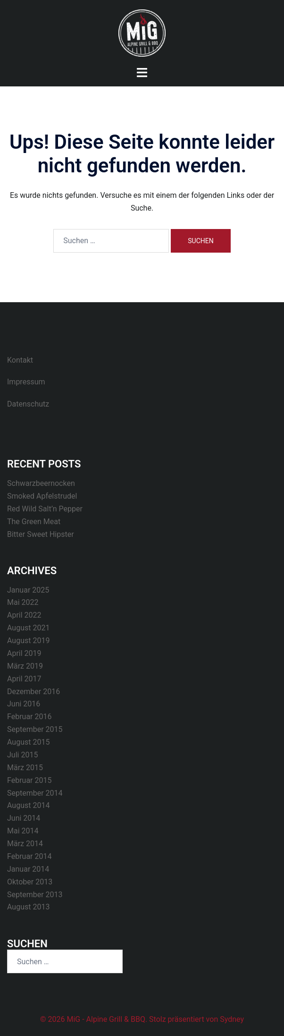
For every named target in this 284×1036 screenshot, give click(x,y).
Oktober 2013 (29, 881)
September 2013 (35, 894)
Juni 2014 (23, 818)
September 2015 (35, 729)
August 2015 (28, 742)
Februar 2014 (29, 856)
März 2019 (25, 666)
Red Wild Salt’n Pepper (45, 508)
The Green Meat (33, 521)
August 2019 (28, 640)
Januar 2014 (28, 869)
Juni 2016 (23, 703)
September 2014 (35, 793)
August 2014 (28, 805)
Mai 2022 (23, 602)
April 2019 (24, 653)
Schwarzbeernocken (41, 483)
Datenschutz (28, 403)
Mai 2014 (23, 830)
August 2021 (28, 627)
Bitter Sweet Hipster (40, 534)
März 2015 (25, 767)
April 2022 (24, 615)
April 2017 (24, 678)
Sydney (232, 1019)
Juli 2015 (22, 754)
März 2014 (25, 843)
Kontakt (20, 360)
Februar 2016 (29, 716)
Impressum (26, 381)
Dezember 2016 (33, 691)
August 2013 (28, 906)
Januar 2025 (28, 590)
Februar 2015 (29, 780)
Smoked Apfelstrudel (42, 496)
